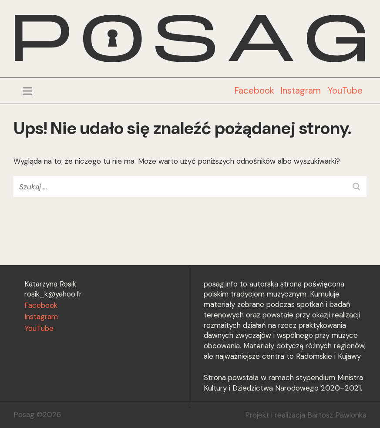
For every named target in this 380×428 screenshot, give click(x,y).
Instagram (301, 90)
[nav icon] (27, 90)
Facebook (254, 90)
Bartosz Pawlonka (337, 415)
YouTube (345, 90)
